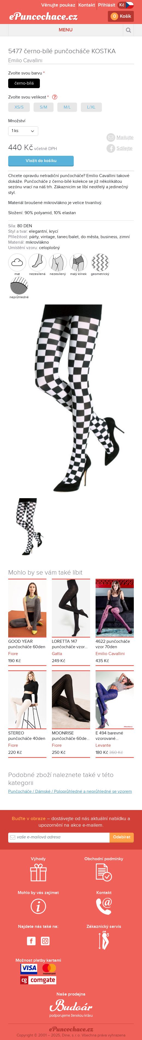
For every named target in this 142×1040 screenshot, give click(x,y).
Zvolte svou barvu (25, 73)
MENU (66, 30)
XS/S (18, 107)
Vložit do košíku (41, 160)
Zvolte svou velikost (27, 97)
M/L (67, 107)
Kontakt (86, 5)
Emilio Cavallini (25, 60)
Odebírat (121, 837)
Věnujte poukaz (58, 5)
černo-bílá (24, 83)
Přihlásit (106, 5)
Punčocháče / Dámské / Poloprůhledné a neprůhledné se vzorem (70, 791)
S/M (43, 107)
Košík (125, 16)
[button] (54, 97)
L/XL (91, 107)
